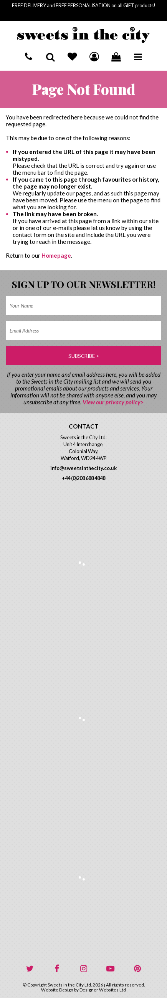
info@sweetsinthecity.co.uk (83, 468)
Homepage (56, 255)
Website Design (57, 989)
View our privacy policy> (113, 402)
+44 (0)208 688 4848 (83, 478)
